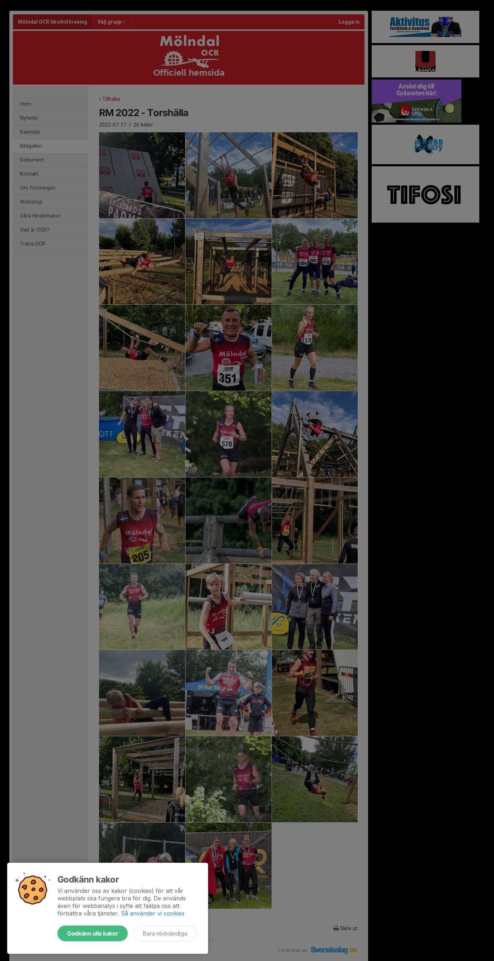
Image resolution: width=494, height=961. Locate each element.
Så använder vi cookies (152, 913)
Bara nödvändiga (165, 933)
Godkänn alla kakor (92, 933)
